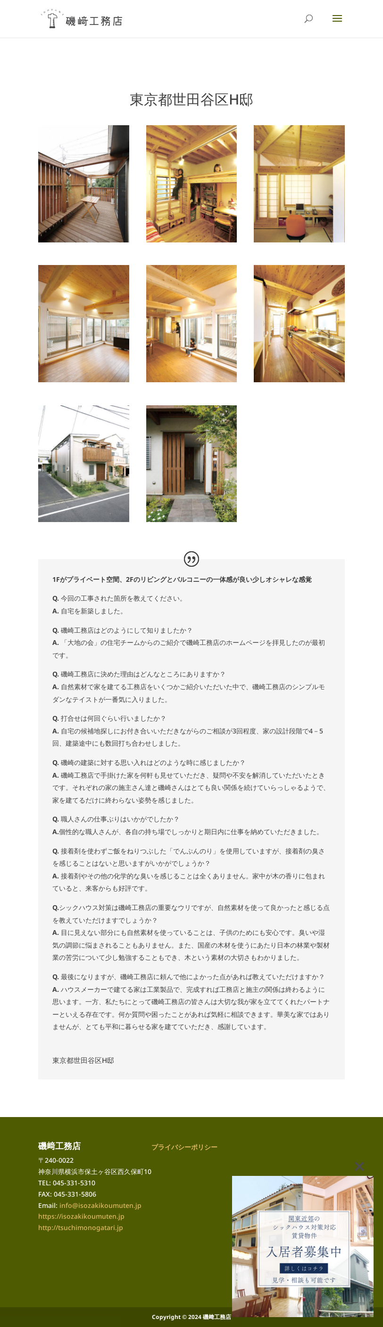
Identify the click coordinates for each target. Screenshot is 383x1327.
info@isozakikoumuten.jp (100, 1205)
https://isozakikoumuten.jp (81, 1216)
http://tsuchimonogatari (76, 1227)
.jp (119, 1227)
